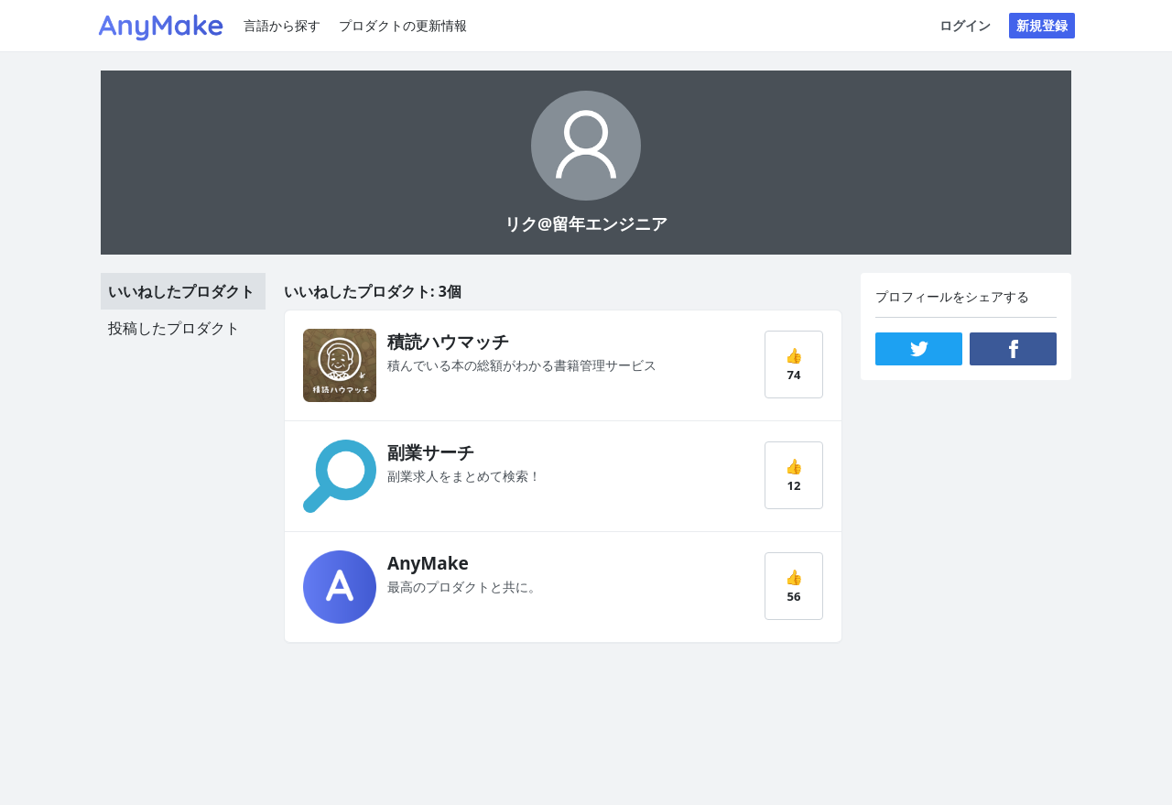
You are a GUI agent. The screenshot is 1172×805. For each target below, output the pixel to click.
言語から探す (282, 25)
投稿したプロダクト (174, 328)
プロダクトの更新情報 (403, 25)
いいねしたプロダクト (181, 291)
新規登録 (1042, 25)
